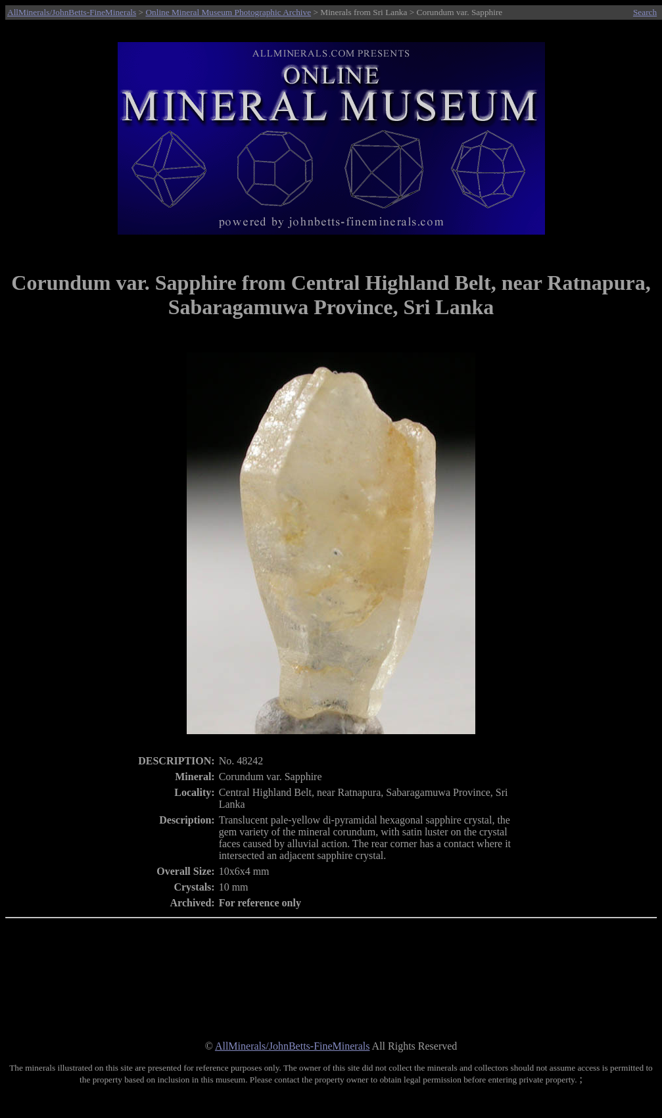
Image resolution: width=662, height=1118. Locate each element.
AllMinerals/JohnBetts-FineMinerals (71, 12)
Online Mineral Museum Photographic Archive (228, 12)
